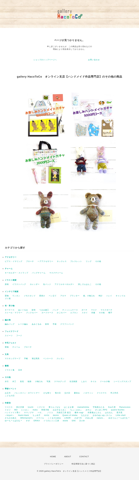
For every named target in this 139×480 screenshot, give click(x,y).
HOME (53, 457)
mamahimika (83, 407)
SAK (74, 421)
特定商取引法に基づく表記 (83, 464)
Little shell (121, 415)
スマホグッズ (60, 381)
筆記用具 (36, 358)
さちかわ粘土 (11, 418)
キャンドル (120, 296)
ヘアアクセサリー (45, 261)
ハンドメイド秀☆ (12, 412)
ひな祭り (47, 393)
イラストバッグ (19, 284)
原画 (7, 284)
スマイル (40, 418)
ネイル (93, 381)
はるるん (109, 412)
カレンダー (35, 284)
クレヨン (60, 358)
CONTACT (84, 457)
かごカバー (62, 313)
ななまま (85, 415)
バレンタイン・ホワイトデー (27, 393)
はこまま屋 (69, 407)
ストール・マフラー (13, 313)
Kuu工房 (112, 407)
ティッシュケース (70, 310)
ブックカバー (32, 313)
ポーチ (84, 310)
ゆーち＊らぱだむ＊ (13, 421)
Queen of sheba (69, 415)
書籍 (7, 366)
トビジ (8, 410)
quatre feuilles (118, 410)
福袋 (29, 381)
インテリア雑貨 (12, 291)
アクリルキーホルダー (64, 284)
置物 (7, 296)
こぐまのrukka (54, 418)
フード (19, 336)
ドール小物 (105, 381)
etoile (65, 421)
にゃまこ (25, 410)
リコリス (9, 407)
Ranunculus (124, 407)
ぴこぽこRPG (101, 410)
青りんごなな (54, 407)
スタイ (85, 313)
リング (89, 261)
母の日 (58, 393)
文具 (7, 354)
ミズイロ (41, 407)
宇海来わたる (99, 407)
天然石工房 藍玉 (64, 412)
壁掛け (42, 296)
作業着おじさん (94, 412)
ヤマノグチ (29, 412)
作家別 (8, 403)
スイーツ (9, 336)
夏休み (77, 393)
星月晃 (119, 412)
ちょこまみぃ (76, 410)
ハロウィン (88, 393)
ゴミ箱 (8, 298)
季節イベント (11, 389)
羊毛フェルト (11, 343)
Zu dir (82, 421)
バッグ (56, 310)
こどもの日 (10, 396)
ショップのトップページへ (45, 60)
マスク (94, 310)
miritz (46, 415)
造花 (22, 381)
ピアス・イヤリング (13, 261)
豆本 (20, 370)
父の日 (67, 393)
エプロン (74, 313)
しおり (84, 381)
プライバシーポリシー (53, 464)
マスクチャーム (56, 273)
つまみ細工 (44, 310)
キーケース (10, 310)
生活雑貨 (73, 381)
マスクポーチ (106, 310)
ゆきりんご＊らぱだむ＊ (119, 418)
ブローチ (30, 261)
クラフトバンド (67, 324)
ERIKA (37, 421)
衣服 (93, 313)
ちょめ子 (36, 415)
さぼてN (78, 418)
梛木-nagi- (79, 412)
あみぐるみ (37, 324)
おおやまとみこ (59, 410)
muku (35, 410)
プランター (75, 296)
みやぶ (88, 410)
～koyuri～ (9, 415)
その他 (98, 261)
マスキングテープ (12, 358)
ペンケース (48, 358)
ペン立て (53, 296)
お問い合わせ (94, 60)
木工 (14, 381)
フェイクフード (12, 331)
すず (28, 421)
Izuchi (30, 407)
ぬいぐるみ (23, 310)
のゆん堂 (89, 418)
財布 (34, 310)
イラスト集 (10, 370)
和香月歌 (45, 410)
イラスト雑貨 (11, 280)
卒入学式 (114, 393)
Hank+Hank (23, 415)
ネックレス (62, 261)
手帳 (26, 358)
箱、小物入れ (89, 296)
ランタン (16, 296)
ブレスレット (76, 261)
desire (56, 415)
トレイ (109, 296)
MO (15, 410)
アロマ (63, 296)
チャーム (9, 269)
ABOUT (67, 457)
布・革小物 (10, 306)
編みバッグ (10, 324)
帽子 (110, 313)
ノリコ (50, 412)
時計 (101, 296)
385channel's (26, 418)
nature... (101, 418)
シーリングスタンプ (122, 381)
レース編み (23, 324)
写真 (49, 381)
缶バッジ (47, 284)
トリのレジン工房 (51, 421)
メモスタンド (30, 296)
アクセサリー (11, 257)
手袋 (55, 324)
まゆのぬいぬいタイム (102, 415)
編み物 (8, 320)
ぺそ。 (40, 412)
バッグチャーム (39, 273)
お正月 (8, 393)
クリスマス (102, 393)
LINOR (67, 418)
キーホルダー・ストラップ (16, 273)
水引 (7, 381)
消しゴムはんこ (85, 284)
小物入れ (39, 381)
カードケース (47, 313)
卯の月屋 (20, 407)
